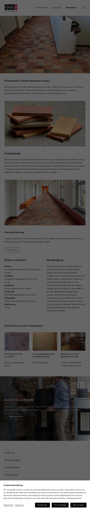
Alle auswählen (78, 505)
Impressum (19, 505)
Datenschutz (8, 505)
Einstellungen (42, 505)
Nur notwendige (60, 505)
